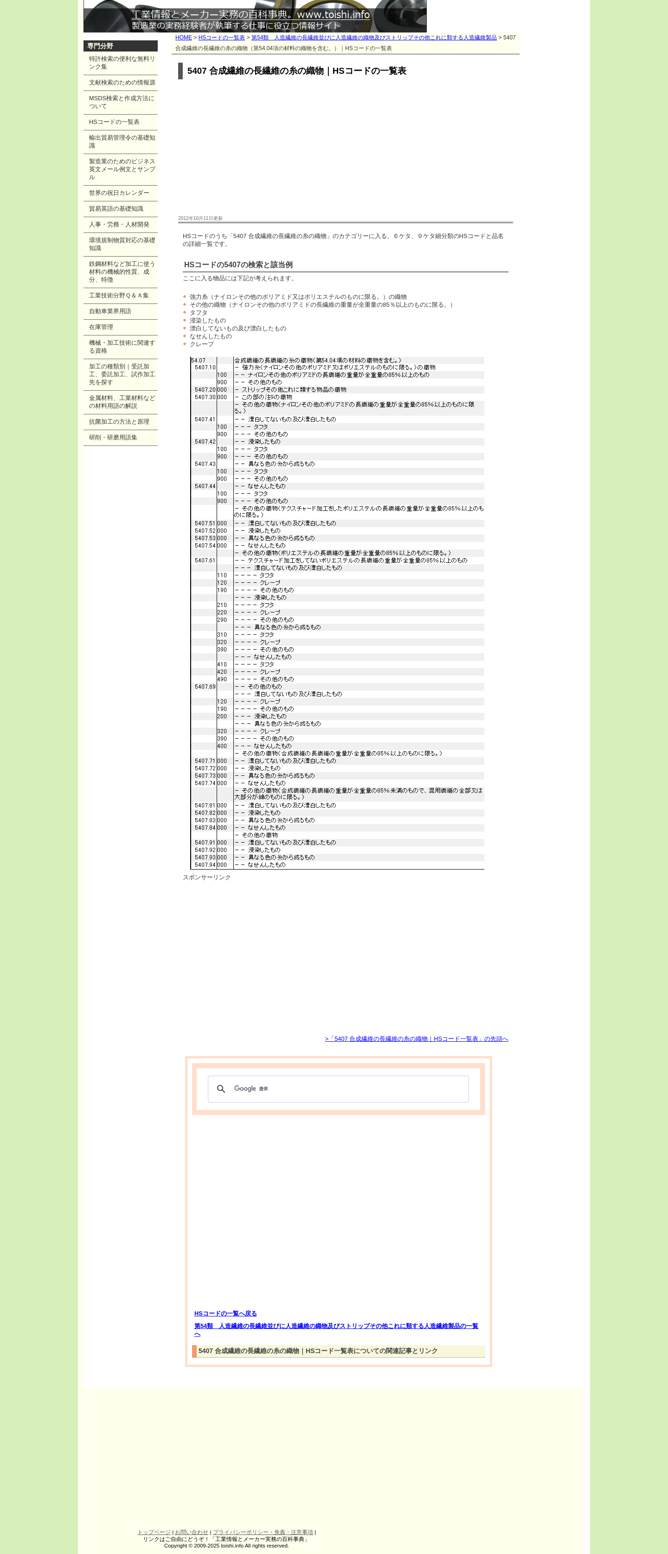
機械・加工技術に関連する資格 (122, 346)
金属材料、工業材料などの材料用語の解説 (122, 401)
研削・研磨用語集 (113, 437)
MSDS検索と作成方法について (121, 102)
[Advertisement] (345, 148)
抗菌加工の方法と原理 (119, 421)
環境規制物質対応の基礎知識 (122, 244)
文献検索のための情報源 (122, 82)
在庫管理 (101, 326)
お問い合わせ (191, 1532)
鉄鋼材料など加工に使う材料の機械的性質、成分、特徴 (122, 271)
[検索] (337, 1089)
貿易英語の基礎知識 (116, 208)
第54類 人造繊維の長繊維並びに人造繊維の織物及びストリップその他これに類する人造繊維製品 (374, 37)
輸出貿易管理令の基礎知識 (122, 141)
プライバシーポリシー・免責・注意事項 (263, 1532)
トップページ (154, 1532)
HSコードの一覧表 (222, 37)
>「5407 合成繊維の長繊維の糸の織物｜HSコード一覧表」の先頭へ (416, 1038)
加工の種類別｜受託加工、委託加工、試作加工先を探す (122, 374)
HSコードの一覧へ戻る (225, 1313)
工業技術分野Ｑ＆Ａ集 (119, 295)
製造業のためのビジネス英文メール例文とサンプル (122, 169)
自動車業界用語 (110, 311)
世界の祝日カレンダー (119, 192)
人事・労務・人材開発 (119, 224)
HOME (183, 37)
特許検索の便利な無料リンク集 (122, 62)
